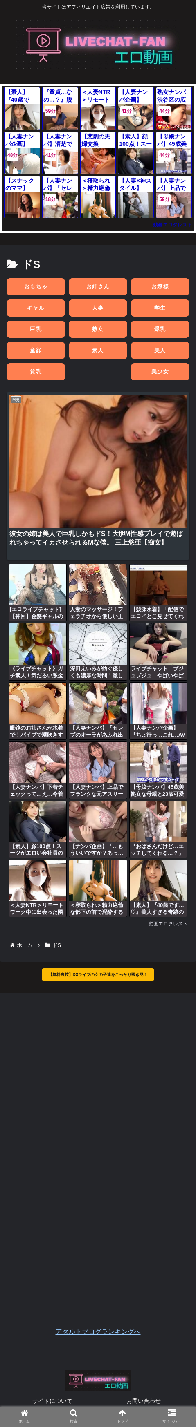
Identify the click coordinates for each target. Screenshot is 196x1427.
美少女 (160, 371)
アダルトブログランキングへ (98, 1331)
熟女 (98, 329)
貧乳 (36, 371)
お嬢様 (160, 287)
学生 (160, 308)
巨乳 (36, 329)
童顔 (36, 350)
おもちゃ (35, 287)
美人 (160, 350)
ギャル (36, 308)
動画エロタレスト (172, 225)
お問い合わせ (143, 1401)
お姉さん (98, 287)
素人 (98, 350)
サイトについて (52, 1401)
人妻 (98, 308)
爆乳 (160, 329)
